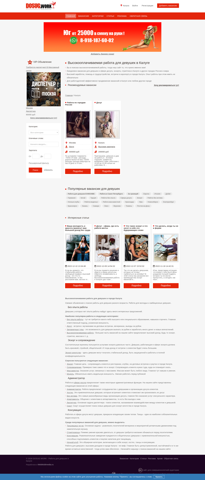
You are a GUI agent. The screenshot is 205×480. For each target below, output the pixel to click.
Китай (83, 198)
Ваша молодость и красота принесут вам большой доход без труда (77, 228)
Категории (97, 16)
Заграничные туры (75, 329)
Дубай (168, 194)
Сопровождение (74, 367)
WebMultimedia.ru (46, 464)
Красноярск (72, 206)
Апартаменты (73, 399)
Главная (70, 16)
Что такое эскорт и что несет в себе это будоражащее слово (135, 228)
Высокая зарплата (106, 146)
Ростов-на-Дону (143, 206)
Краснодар (129, 202)
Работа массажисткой (111, 202)
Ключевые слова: (36, 138)
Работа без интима (155, 198)
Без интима (72, 396)
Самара (96, 206)
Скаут (69, 406)
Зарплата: (33, 150)
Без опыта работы (75, 319)
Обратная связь (138, 16)
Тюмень (129, 206)
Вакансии (83, 16)
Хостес (70, 392)
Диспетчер (31, 111)
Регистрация (147, 5)
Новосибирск (153, 202)
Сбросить (48, 170)
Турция (93, 198)
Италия (157, 194)
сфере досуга (80, 382)
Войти (135, 5)
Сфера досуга (126, 198)
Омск (106, 206)
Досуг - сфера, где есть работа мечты (106, 227)
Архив (160, 458)
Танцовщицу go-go (75, 426)
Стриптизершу (73, 432)
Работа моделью (91, 202)
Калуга (101, 143)
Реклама (122, 16)
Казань (85, 206)
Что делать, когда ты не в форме (165, 227)
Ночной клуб (72, 442)
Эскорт (139, 198)
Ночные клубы (73, 202)
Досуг (71, 146)
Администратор (74, 389)
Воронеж (117, 206)
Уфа (141, 202)
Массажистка (73, 371)
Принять (159, 477)
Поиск (35, 170)
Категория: (33, 126)
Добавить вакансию (168, 5)
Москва (29, 108)
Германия (71, 198)
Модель (70, 374)
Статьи (110, 16)
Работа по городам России (75, 103)
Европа (146, 194)
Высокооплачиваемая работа (80, 333)
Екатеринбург (168, 202)
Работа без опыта (108, 198)
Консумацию (72, 436)
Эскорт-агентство (73, 353)
